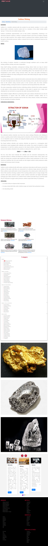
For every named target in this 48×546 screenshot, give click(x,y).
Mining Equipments (7, 263)
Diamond (28, 533)
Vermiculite (4, 536)
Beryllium (28, 503)
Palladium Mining (7, 330)
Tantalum (4, 522)
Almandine (28, 516)
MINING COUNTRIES (5, 271)
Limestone (28, 525)
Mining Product (5, 510)
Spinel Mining (6, 299)
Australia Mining (6, 274)
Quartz (28, 542)
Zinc (3, 526)
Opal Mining (6, 290)
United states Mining (7, 273)
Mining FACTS (6, 311)
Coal (27, 521)
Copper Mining (6, 318)
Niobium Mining (6, 328)
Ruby (27, 538)
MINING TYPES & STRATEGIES (7, 303)
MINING (3, 259)
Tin (3, 527)
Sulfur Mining (6, 310)
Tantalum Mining (7, 333)
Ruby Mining (6, 294)
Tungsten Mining (7, 334)
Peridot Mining (6, 300)
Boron (28, 520)
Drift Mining (6, 309)
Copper (28, 504)
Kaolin (28, 523)
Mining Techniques (7, 268)
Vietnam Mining (6, 280)
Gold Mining (6, 319)
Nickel (4, 516)
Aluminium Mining (7, 315)
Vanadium (4, 525)
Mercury (28, 511)
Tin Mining (5, 338)
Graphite (28, 522)
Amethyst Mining (7, 297)
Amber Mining (6, 293)
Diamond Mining (7, 288)
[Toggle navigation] (43, 1)
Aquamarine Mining (7, 298)
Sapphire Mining (6, 291)
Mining (3, 21)
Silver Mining (6, 332)
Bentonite (28, 519)
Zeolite (4, 538)
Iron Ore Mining (6, 320)
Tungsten (4, 523)
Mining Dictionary (7, 262)
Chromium (4, 539)
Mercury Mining (6, 325)
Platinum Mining (7, 331)
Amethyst (28, 531)
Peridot (28, 537)
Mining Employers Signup (7, 511)
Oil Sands (4, 531)
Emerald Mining (6, 296)
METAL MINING (4, 314)
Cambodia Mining (7, 281)
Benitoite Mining (6, 287)
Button (9, 492)
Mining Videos (6, 264)
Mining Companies (8, 260)
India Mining (6, 275)
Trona (4, 533)
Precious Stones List (7, 265)
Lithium (28, 509)
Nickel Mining (6, 327)
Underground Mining (7, 305)
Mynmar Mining (6, 279)
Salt (3, 532)
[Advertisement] (24, 10)
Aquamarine (29, 532)
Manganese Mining (7, 326)
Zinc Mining (6, 337)
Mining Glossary (6, 269)
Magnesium (29, 510)
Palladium (4, 519)
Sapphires (28, 539)
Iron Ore (28, 506)
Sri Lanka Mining (7, 277)
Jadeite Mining (6, 286)
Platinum (4, 520)
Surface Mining (6, 304)
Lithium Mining (6, 322)
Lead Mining (6, 321)
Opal (27, 536)
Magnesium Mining (7, 324)
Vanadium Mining (7, 336)
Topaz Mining (6, 292)
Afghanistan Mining (7, 276)
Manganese (28, 512)
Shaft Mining (6, 307)
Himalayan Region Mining (8, 282)
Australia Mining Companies (9, 266)
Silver (4, 521)
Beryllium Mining (7, 316)
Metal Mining (8, 21)
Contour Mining (6, 308)
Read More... (5, 231)
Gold (27, 505)
